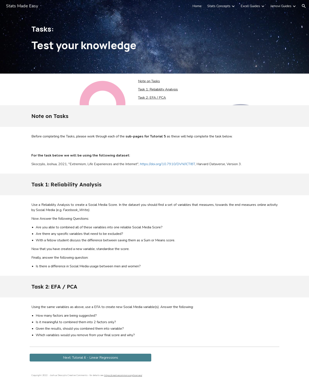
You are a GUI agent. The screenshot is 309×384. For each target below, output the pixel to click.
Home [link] (197, 6)
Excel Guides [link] (250, 6)
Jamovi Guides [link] (280, 6)
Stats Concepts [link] (218, 6)
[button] (304, 6)
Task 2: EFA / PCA (152, 97)
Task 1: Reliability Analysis (158, 89)
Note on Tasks (149, 81)
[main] (154, 36)
